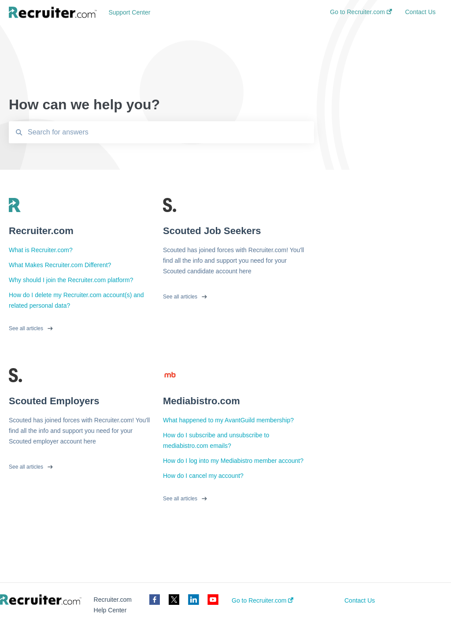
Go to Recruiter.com (262, 600)
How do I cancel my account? (203, 475)
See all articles (26, 328)
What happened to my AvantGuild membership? (228, 420)
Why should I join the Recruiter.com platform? (71, 279)
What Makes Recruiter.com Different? (60, 264)
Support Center (129, 12)
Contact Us (359, 600)
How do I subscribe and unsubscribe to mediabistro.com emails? (216, 440)
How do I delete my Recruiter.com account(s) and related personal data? (76, 300)
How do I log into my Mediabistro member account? (233, 460)
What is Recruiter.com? (41, 249)
